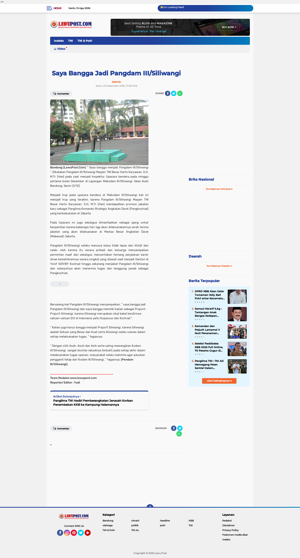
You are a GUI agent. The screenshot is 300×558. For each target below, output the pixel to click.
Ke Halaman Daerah (219, 265)
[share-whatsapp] (180, 93)
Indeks (59, 40)
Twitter (82, 534)
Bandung (108, 520)
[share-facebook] (167, 93)
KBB (191, 520)
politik (135, 525)
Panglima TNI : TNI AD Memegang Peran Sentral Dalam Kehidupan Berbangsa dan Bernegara (209, 364)
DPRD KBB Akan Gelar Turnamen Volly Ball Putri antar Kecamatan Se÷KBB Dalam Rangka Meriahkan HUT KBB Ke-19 (209, 295)
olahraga (107, 525)
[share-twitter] (173, 93)
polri (162, 525)
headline (165, 520)
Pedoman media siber (235, 534)
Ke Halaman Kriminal (219, 189)
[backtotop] (150, 507)
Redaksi (227, 520)
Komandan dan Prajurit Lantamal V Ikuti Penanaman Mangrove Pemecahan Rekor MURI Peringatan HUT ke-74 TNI (209, 330)
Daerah (195, 256)
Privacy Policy (230, 530)
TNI (70, 40)
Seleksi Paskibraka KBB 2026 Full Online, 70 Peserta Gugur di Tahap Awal (209, 347)
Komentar (61, 93)
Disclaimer (228, 525)
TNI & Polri (84, 40)
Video (61, 49)
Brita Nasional (201, 179)
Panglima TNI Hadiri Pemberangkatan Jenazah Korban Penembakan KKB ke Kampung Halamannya (93, 402)
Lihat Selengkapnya (219, 380)
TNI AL (135, 530)
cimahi (135, 520)
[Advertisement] (219, 145)
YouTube (90, 534)
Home (57, 8)
